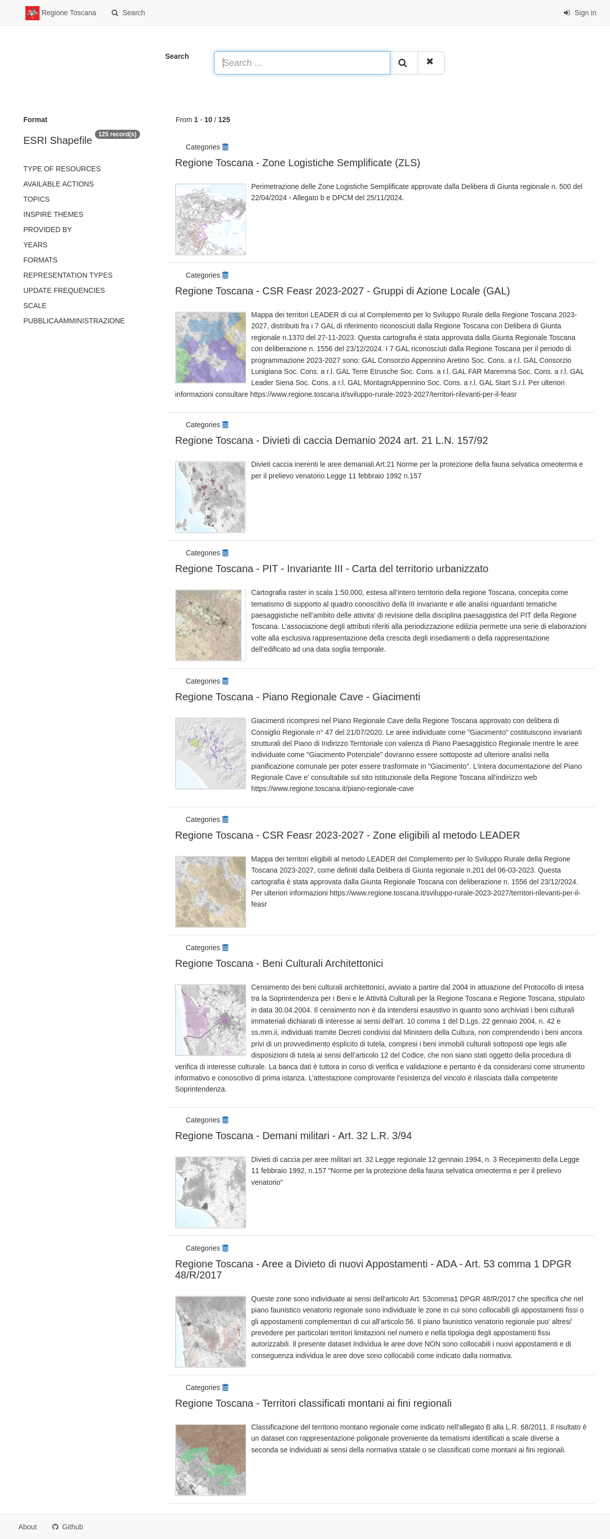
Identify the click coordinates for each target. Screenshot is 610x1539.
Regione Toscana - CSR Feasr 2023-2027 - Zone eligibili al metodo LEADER (347, 835)
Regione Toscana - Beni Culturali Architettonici (279, 963)
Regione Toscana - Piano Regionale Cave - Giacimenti (297, 696)
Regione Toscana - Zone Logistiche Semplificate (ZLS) (297, 162)
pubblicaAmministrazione (74, 321)
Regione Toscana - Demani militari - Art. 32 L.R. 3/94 (293, 1135)
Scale (35, 306)
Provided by (47, 230)
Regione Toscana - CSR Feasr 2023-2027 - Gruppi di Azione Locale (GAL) (342, 290)
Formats (40, 260)
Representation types (68, 275)
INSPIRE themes (53, 214)
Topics (36, 199)
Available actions (58, 184)
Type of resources (61, 169)
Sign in (579, 13)
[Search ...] (302, 62)
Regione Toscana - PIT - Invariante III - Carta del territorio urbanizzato (331, 568)
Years (35, 245)
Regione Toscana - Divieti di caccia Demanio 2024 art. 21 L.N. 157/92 (331, 440)
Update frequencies (64, 290)
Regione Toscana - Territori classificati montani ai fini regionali (313, 1403)
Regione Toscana (60, 13)
